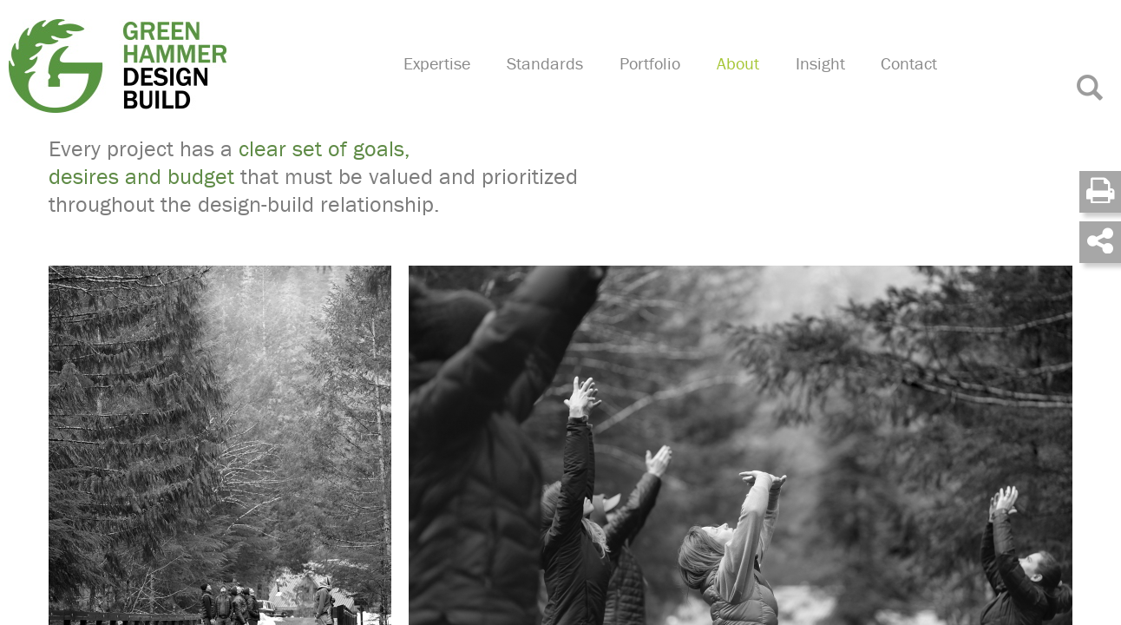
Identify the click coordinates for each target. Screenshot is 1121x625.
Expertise (459, 83)
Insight (828, 83)
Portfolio (665, 83)
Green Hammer (185, 64)
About (750, 83)
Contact (914, 83)
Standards (564, 83)
